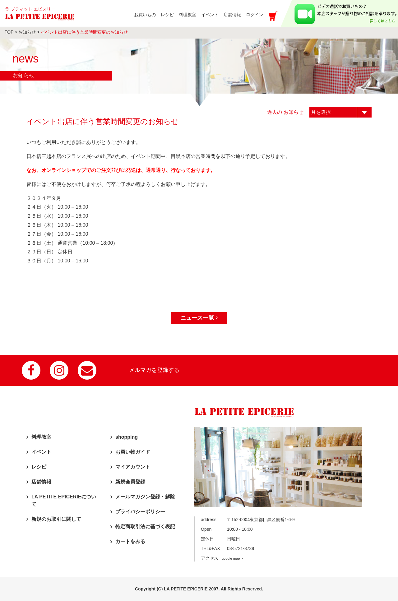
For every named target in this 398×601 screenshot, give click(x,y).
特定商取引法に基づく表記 (145, 526)
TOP (9, 32)
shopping (126, 437)
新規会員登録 (130, 481)
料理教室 (41, 437)
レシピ (38, 466)
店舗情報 (41, 481)
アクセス (222, 558)
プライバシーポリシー (140, 511)
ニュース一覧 (198, 318)
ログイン (254, 14)
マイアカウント (132, 466)
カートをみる (130, 541)
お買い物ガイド (132, 452)
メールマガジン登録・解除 (145, 496)
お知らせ (27, 32)
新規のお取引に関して (56, 519)
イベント (41, 452)
